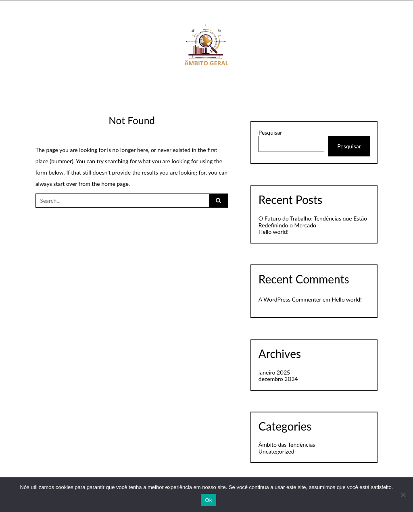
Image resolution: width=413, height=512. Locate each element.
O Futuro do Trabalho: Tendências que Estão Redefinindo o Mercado (313, 222)
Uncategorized (276, 451)
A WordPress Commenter (290, 299)
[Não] (403, 495)
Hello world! (274, 231)
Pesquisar (270, 132)
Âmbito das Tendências (287, 444)
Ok (208, 500)
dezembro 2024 (278, 378)
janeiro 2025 (274, 372)
